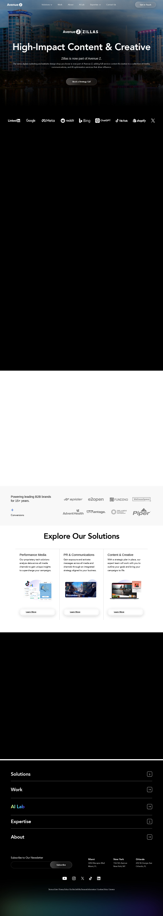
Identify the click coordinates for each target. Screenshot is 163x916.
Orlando (140, 859)
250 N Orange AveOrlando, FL (143, 864)
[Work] (81, 789)
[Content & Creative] (126, 585)
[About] (81, 834)
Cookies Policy (102, 889)
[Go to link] (14, 4)
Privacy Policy (64, 889)
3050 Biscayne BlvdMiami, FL (97, 864)
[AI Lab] (81, 806)
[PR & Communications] (81, 585)
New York (120, 859)
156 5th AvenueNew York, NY (120, 864)
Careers (112, 889)
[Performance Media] (37, 585)
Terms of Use (53, 889)
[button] (51, 5)
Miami (93, 859)
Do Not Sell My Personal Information (83, 889)
